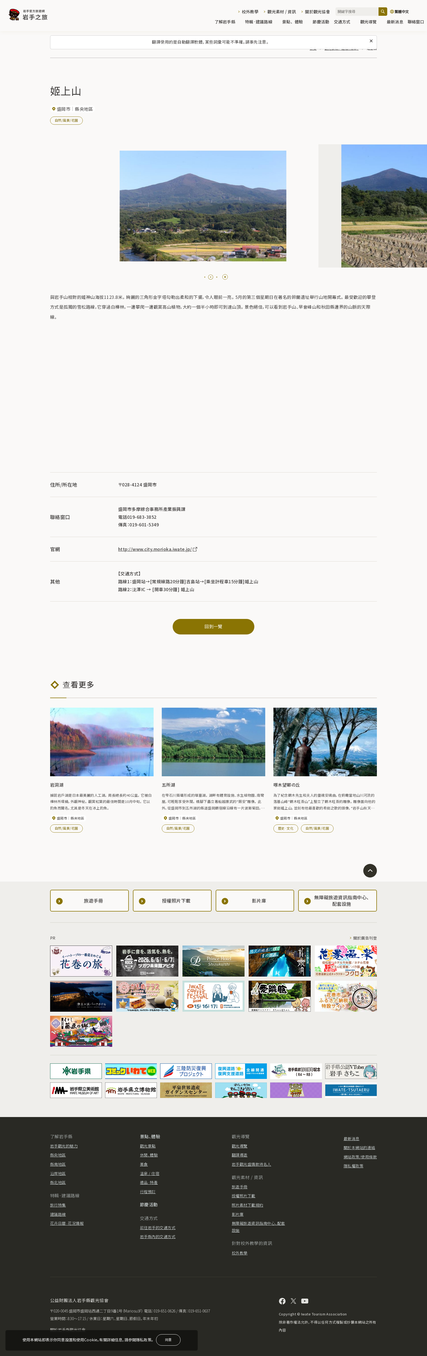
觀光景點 (148, 1146)
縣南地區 (58, 1164)
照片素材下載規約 (247, 1205)
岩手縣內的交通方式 (157, 1236)
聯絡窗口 (416, 22)
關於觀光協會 (317, 11)
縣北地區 (58, 1182)
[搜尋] (383, 11)
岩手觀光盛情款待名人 (251, 1164)
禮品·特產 (149, 1182)
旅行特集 (58, 1205)
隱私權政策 (353, 1165)
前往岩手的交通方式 (157, 1227)
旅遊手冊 (240, 1186)
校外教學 (250, 11)
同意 (168, 1339)
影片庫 (237, 1214)
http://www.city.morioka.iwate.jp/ (158, 549)
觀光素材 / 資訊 (281, 11)
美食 (144, 1164)
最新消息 (395, 22)
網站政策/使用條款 (360, 1156)
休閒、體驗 (149, 1155)
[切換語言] (406, 11)
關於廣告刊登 (365, 938)
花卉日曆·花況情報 (67, 1223)
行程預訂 (148, 1191)
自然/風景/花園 (66, 120)
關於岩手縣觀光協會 (68, 1329)
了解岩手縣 (228, 22)
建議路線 (58, 1214)
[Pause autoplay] (225, 277)
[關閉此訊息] (371, 41)
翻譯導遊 (240, 1155)
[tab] (204, 277)
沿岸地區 (58, 1173)
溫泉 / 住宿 (149, 1173)
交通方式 (345, 22)
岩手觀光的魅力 (64, 1146)
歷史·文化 (286, 828)
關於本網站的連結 (359, 1147)
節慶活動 (321, 22)
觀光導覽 (371, 22)
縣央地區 (58, 1155)
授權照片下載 (243, 1195)
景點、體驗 (295, 22)
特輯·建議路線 (261, 22)
